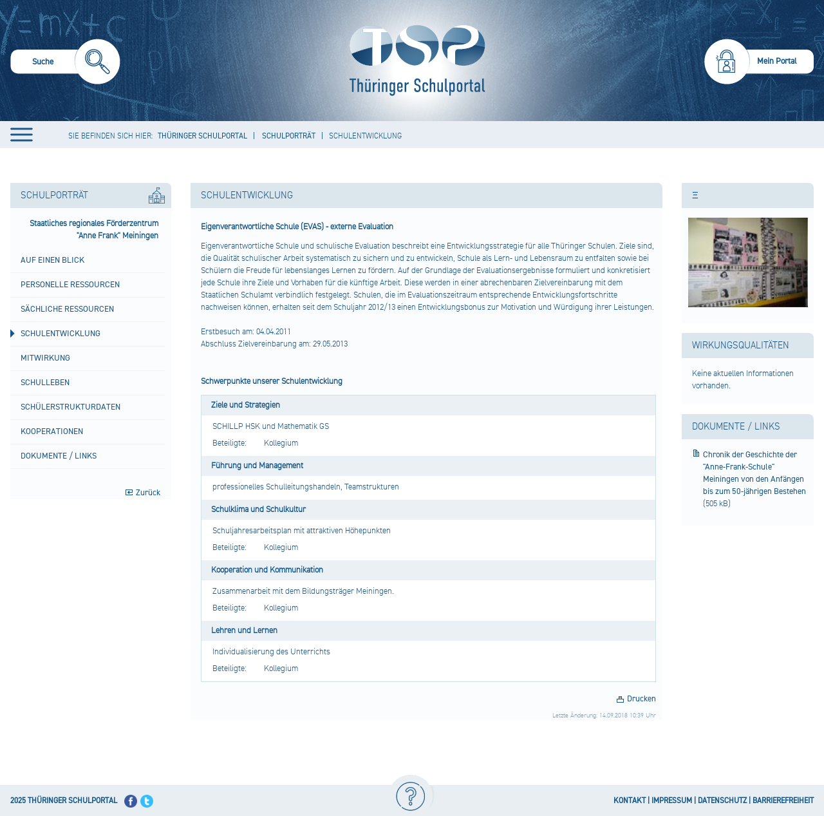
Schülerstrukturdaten (70, 407)
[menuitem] (65, 63)
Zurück (148, 493)
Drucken (641, 698)
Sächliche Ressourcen (67, 309)
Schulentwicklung (60, 333)
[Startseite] (414, 60)
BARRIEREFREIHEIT (783, 801)
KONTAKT (629, 801)
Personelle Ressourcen (70, 285)
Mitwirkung (45, 358)
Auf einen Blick (52, 260)
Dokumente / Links (59, 456)
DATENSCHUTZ (722, 801)
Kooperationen (52, 431)
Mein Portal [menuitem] (777, 61)
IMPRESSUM (671, 801)
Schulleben (45, 382)
